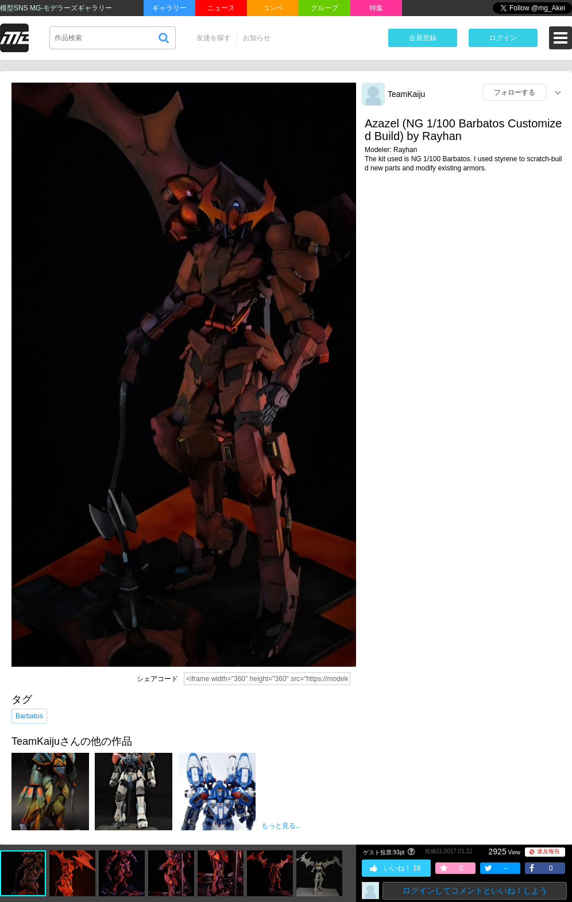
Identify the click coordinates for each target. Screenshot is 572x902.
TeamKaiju (406, 94)
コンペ (272, 8)
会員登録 (422, 38)
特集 (376, 8)
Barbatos (29, 716)
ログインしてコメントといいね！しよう (475, 890)
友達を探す (213, 38)
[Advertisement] (464, 270)
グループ (324, 8)
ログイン (503, 38)
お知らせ (256, 38)
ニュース (221, 8)
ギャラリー (169, 8)
